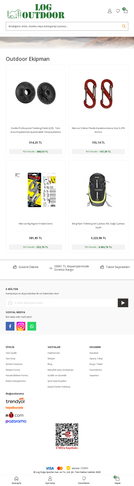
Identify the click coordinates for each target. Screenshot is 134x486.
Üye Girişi (10, 358)
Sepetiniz (94, 375)
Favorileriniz (96, 369)
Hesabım (94, 352)
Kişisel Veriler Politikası (59, 386)
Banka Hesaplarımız (16, 381)
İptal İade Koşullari (57, 381)
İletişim (51, 358)
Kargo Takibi (96, 364)
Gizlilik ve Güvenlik (57, 375)
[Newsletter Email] (67, 303)
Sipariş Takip (96, 358)
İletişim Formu (13, 369)
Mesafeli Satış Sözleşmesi (60, 369)
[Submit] (123, 303)
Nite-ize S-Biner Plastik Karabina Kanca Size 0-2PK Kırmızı (98, 130)
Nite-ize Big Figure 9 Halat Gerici (36, 223)
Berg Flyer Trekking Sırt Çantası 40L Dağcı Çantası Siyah (98, 225)
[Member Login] (109, 11)
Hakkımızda (54, 352)
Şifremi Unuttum (14, 364)
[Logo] (36, 10)
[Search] (67, 26)
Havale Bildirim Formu (17, 375)
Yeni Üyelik (11, 352)
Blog (50, 364)
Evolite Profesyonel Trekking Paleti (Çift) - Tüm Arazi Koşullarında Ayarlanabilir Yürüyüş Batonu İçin (35, 130)
